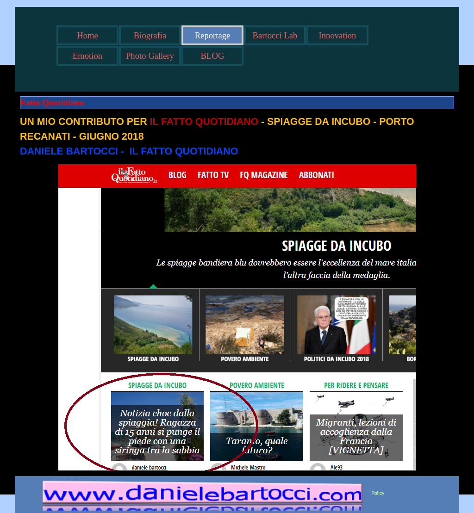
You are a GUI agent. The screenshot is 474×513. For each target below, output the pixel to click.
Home (87, 35)
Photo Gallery (150, 56)
